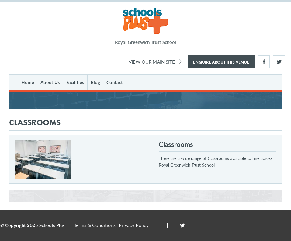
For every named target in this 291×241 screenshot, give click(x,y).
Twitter (279, 61)
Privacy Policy (134, 225)
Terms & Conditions (95, 225)
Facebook (264, 61)
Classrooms (176, 144)
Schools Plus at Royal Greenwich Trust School (145, 21)
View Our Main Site (152, 61)
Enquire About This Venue (221, 62)
